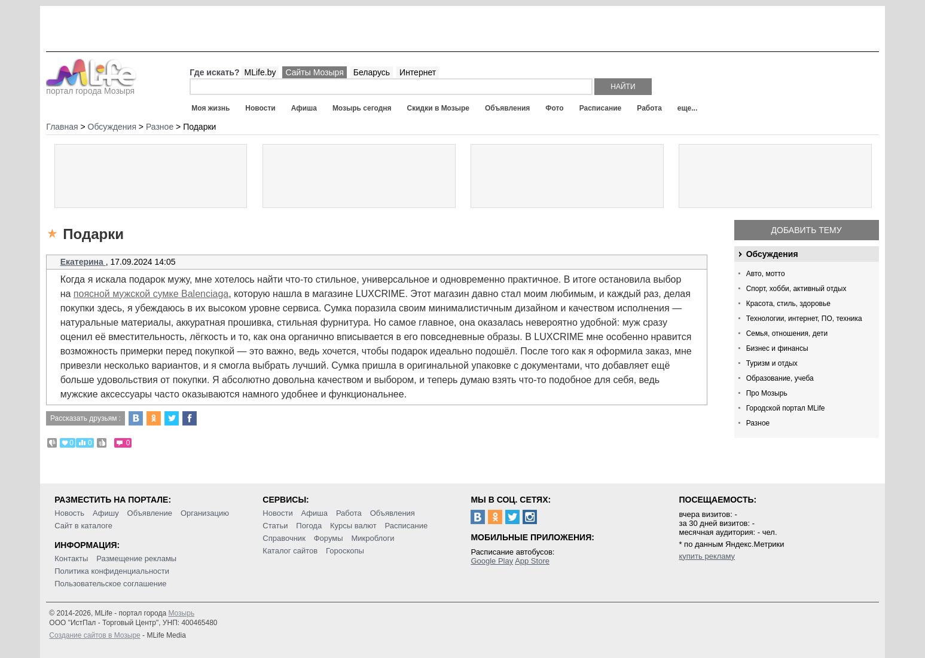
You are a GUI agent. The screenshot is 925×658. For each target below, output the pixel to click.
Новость (69, 513)
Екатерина (83, 262)
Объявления (507, 108)
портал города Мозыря (91, 87)
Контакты (71, 558)
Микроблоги (372, 538)
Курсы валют (353, 525)
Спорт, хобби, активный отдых (796, 288)
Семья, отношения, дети (787, 333)
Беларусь (371, 72)
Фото (554, 108)
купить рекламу (707, 556)
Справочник (284, 538)
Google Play (492, 560)
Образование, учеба (780, 378)
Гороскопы (345, 550)
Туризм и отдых (772, 363)
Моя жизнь (210, 108)
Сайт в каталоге (83, 525)
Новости (260, 108)
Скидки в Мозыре (438, 108)
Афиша (304, 108)
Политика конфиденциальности (111, 571)
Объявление (149, 513)
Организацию (205, 513)
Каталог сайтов (290, 550)
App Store (532, 560)
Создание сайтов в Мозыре (94, 635)
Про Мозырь (766, 393)
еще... (687, 108)
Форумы (328, 538)
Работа (649, 108)
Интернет (417, 72)
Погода (309, 525)
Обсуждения (772, 254)
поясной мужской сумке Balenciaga (151, 294)
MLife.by (260, 72)
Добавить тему (806, 230)
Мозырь (181, 613)
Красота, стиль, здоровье (788, 303)
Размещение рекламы (136, 558)
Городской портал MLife (785, 408)
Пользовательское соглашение (110, 583)
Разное (758, 423)
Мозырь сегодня (362, 108)
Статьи (275, 525)
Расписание (600, 108)
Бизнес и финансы (777, 348)
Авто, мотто (765, 274)
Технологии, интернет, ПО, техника (804, 318)
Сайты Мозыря (314, 72)
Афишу (106, 513)
